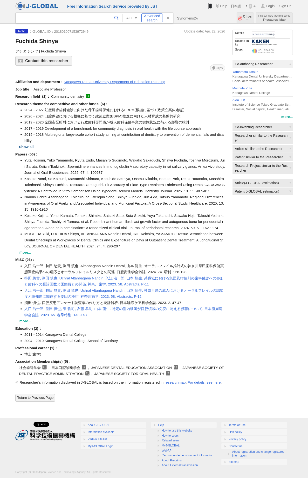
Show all (26, 147)
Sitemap (234, 462)
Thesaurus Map (274, 17)
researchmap (175, 382)
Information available (101, 432)
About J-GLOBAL (99, 425)
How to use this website (177, 430)
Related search (171, 440)
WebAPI (167, 450)
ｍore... (287, 117)
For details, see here (204, 382)
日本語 (236, 6)
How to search (171, 435)
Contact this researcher (48, 62)
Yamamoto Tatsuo (246, 72)
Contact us (235, 446)
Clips (247, 18)
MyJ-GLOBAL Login (100, 446)
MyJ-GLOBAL (171, 445)
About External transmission (180, 465)
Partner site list (97, 439)
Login (270, 6)
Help (223, 6)
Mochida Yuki (242, 88)
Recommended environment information (187, 455)
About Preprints (172, 460)
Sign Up (285, 6)
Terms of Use (237, 425)
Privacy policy (237, 439)
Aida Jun (239, 100)
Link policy (235, 432)
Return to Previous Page (35, 398)
